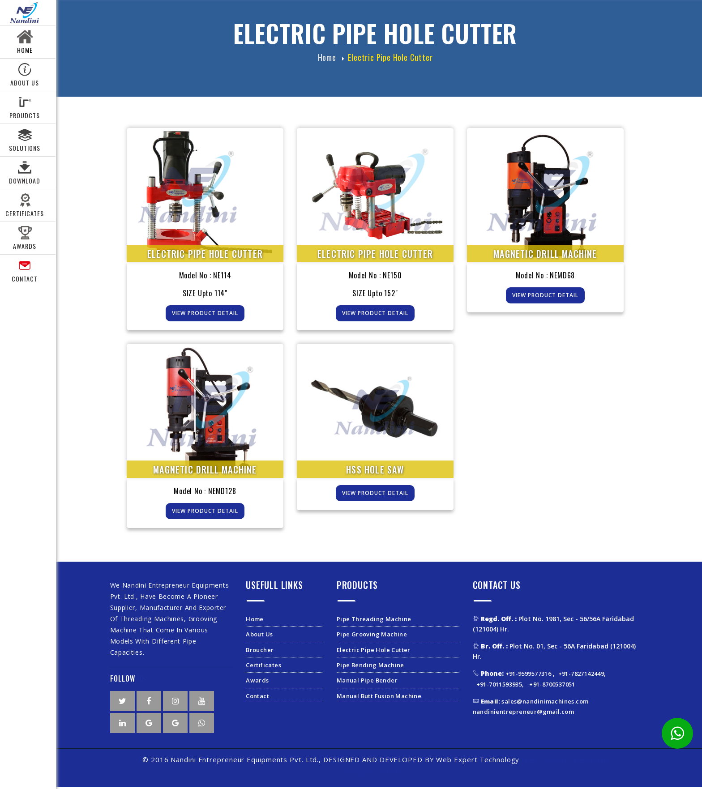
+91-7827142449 (581, 676)
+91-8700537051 (552, 686)
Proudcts (24, 115)
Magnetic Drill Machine (545, 256)
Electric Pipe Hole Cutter (390, 59)
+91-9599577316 (529, 676)
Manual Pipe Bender (367, 682)
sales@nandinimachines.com (535, 703)
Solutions (24, 148)
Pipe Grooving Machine (372, 636)
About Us (24, 82)
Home (25, 50)
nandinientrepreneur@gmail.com (523, 714)
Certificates (263, 667)
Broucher (260, 652)
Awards (24, 246)
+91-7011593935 (499, 686)
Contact (25, 278)
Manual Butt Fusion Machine (379, 698)
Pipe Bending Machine (370, 667)
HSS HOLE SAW (375, 471)
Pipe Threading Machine (374, 621)
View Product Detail (205, 315)
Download (24, 180)
